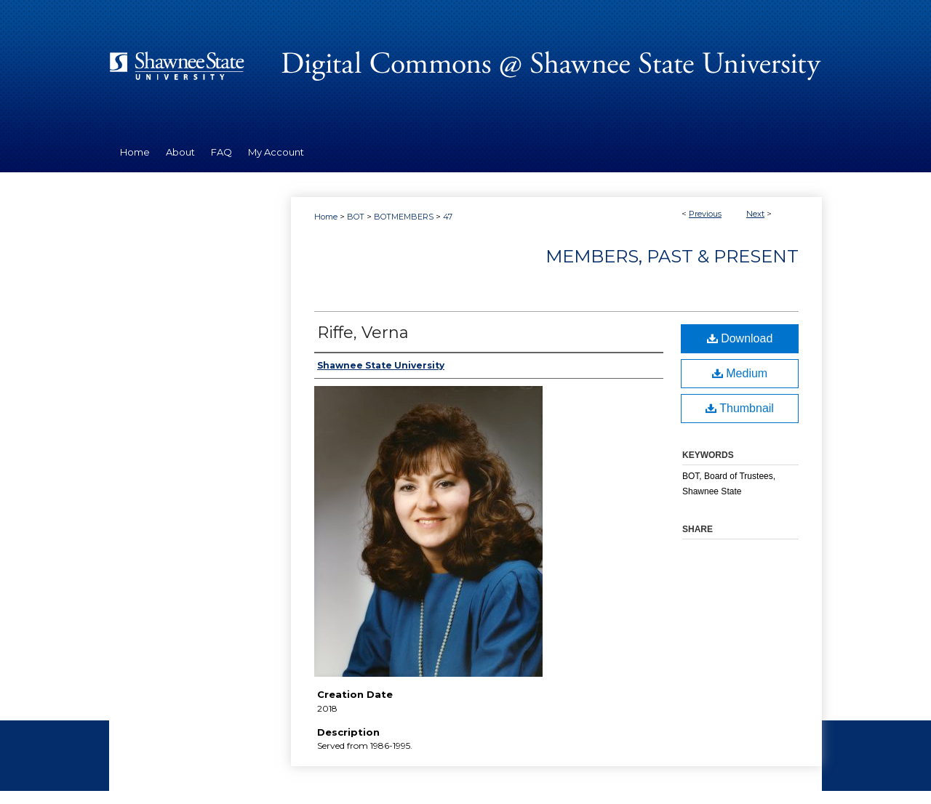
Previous (705, 214)
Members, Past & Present (672, 256)
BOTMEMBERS (403, 217)
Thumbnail (740, 408)
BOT (355, 217)
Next (755, 214)
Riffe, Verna (363, 332)
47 (447, 217)
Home (325, 217)
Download (740, 338)
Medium (739, 373)
